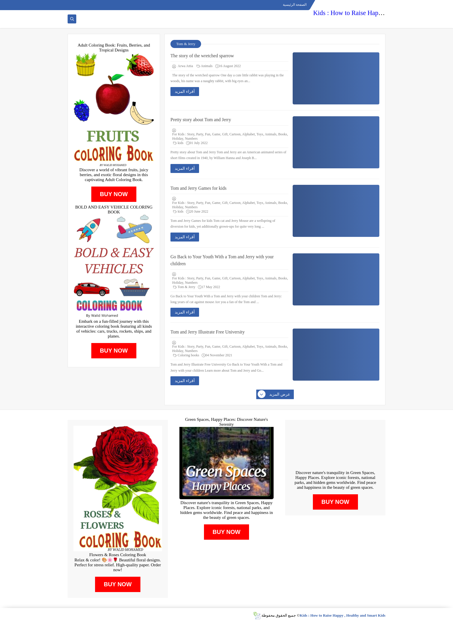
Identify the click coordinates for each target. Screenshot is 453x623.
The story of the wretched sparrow (202, 55)
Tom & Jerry (184, 287)
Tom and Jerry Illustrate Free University (207, 331)
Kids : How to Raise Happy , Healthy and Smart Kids (382, 12)
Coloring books (186, 355)
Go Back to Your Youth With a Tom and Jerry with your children (222, 260)
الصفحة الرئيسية (295, 5)
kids (178, 143)
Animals (204, 66)
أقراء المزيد (185, 91)
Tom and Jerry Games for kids (198, 188)
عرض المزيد (274, 394)
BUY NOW (114, 194)
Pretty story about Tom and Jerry (200, 119)
